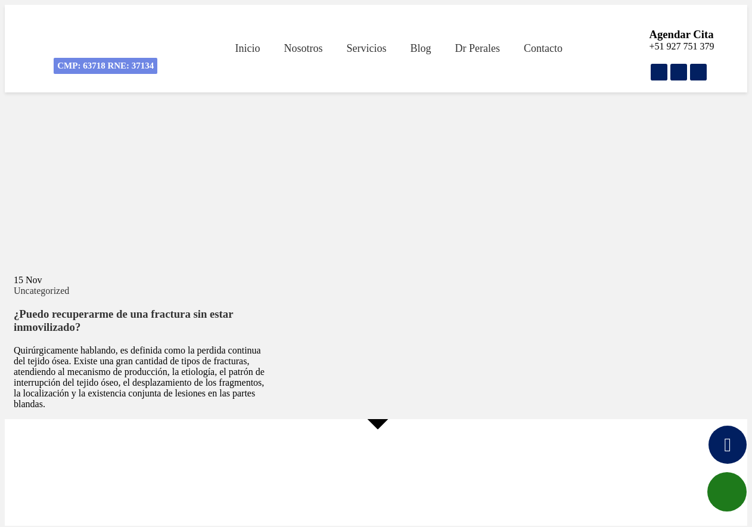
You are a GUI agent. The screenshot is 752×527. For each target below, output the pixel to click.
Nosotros (303, 48)
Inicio (247, 48)
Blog (420, 48)
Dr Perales (477, 48)
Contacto (543, 48)
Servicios (366, 48)
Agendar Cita (681, 34)
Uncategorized (41, 291)
